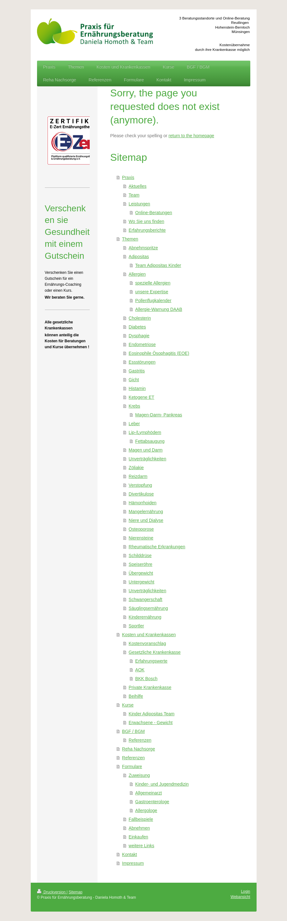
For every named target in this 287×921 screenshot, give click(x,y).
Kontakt (129, 854)
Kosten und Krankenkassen (149, 634)
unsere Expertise (151, 291)
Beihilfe (136, 696)
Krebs (134, 406)
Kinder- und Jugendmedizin (162, 784)
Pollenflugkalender (153, 300)
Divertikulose (141, 493)
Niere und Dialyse (146, 520)
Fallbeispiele (141, 819)
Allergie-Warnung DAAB (158, 309)
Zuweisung (139, 775)
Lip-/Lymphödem (145, 432)
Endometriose (142, 344)
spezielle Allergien (152, 282)
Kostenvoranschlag (147, 643)
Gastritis (137, 370)
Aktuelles (137, 186)
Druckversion (52, 892)
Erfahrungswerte (151, 661)
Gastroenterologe (152, 801)
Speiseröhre (140, 564)
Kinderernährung (145, 617)
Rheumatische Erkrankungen (157, 546)
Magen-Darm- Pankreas (158, 414)
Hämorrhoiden (143, 502)
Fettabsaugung (149, 441)
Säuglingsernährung (148, 608)
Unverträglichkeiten (147, 458)
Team (134, 195)
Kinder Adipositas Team (151, 713)
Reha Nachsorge (138, 748)
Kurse (128, 704)
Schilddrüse (140, 555)
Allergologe (146, 810)
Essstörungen (142, 362)
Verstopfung (140, 485)
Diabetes (137, 326)
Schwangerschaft (145, 599)
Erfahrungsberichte (147, 230)
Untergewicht (141, 581)
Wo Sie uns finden (146, 221)
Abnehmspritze (143, 247)
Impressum (133, 863)
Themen (130, 238)
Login (245, 891)
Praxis (128, 177)
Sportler (136, 625)
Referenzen (140, 740)
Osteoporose (141, 529)
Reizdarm (138, 476)
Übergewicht (141, 573)
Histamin (137, 388)
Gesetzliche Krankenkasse (155, 652)
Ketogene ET (141, 397)
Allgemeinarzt (148, 792)
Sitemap (75, 892)
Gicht (134, 379)
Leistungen (139, 203)
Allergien (137, 274)
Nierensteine (141, 537)
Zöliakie (136, 467)
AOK (140, 669)
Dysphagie (139, 335)
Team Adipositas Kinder (158, 265)
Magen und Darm (145, 449)
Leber (134, 423)
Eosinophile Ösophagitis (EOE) (159, 353)
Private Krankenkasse (150, 687)
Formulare (132, 766)
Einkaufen (138, 836)
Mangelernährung (146, 511)
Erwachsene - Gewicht (151, 722)
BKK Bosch (146, 678)
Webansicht (240, 897)
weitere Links (141, 845)
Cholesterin (140, 318)
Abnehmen (139, 828)
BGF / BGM (133, 731)
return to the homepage (191, 135)
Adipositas (139, 256)
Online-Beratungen (153, 212)
